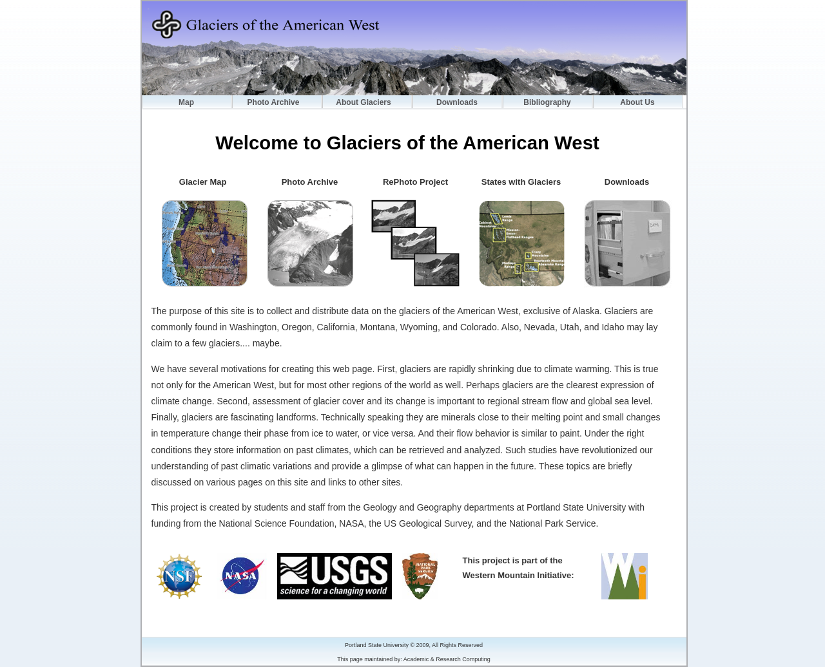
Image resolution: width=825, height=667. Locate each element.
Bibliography (546, 102)
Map (186, 102)
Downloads (457, 102)
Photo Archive (274, 102)
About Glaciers (363, 102)
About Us (637, 102)
